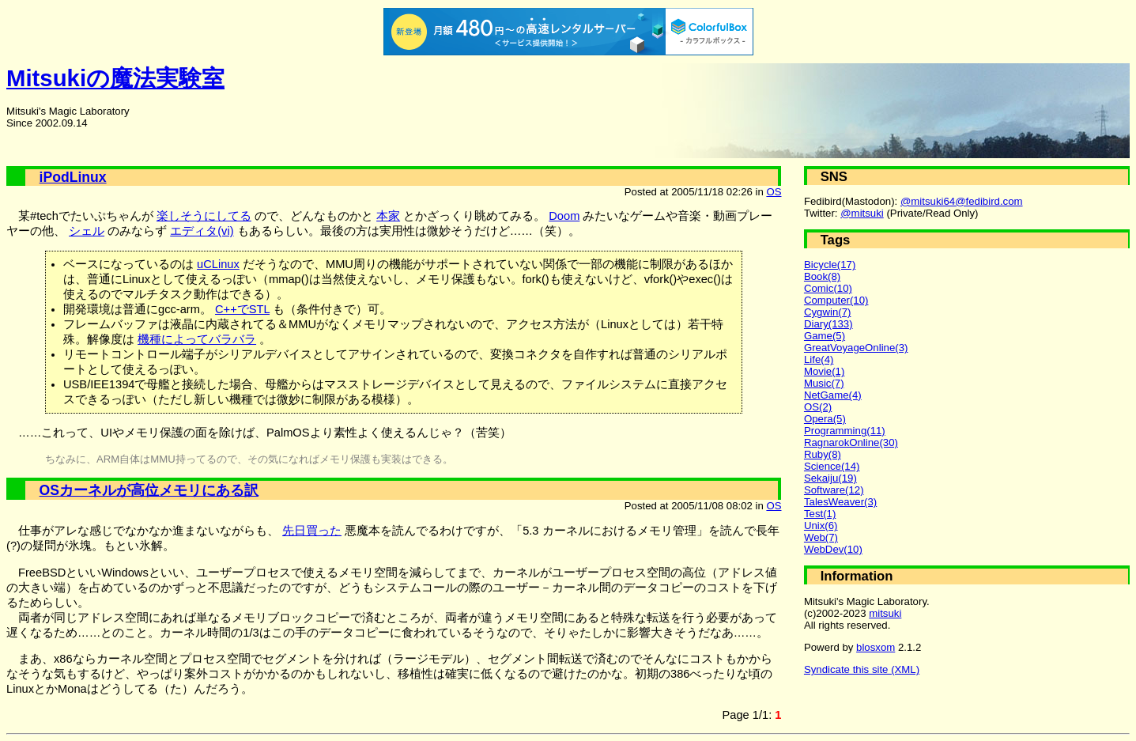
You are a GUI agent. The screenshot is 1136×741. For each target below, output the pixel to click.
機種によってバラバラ (197, 339)
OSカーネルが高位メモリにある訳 (149, 490)
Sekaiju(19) (830, 478)
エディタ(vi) (201, 231)
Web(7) (821, 537)
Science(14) (832, 466)
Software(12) (834, 490)
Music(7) (824, 383)
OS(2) (818, 407)
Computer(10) (836, 300)
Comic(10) (828, 288)
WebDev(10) (833, 549)
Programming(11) (844, 431)
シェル (86, 231)
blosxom (875, 647)
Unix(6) (821, 525)
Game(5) (824, 336)
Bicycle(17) (829, 264)
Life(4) (818, 359)
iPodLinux (73, 177)
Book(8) (822, 276)
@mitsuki (862, 213)
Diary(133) (828, 324)
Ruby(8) (822, 454)
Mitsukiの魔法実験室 (115, 78)
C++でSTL (242, 309)
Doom (564, 216)
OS (773, 192)
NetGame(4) (833, 395)
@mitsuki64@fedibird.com (961, 201)
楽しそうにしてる (204, 216)
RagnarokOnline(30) (851, 442)
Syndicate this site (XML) (861, 669)
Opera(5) (825, 419)
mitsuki (885, 613)
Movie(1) (824, 371)
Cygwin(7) (827, 312)
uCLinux (218, 264)
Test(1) (820, 514)
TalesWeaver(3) (840, 502)
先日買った (312, 530)
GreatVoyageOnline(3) (856, 347)
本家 (388, 216)
